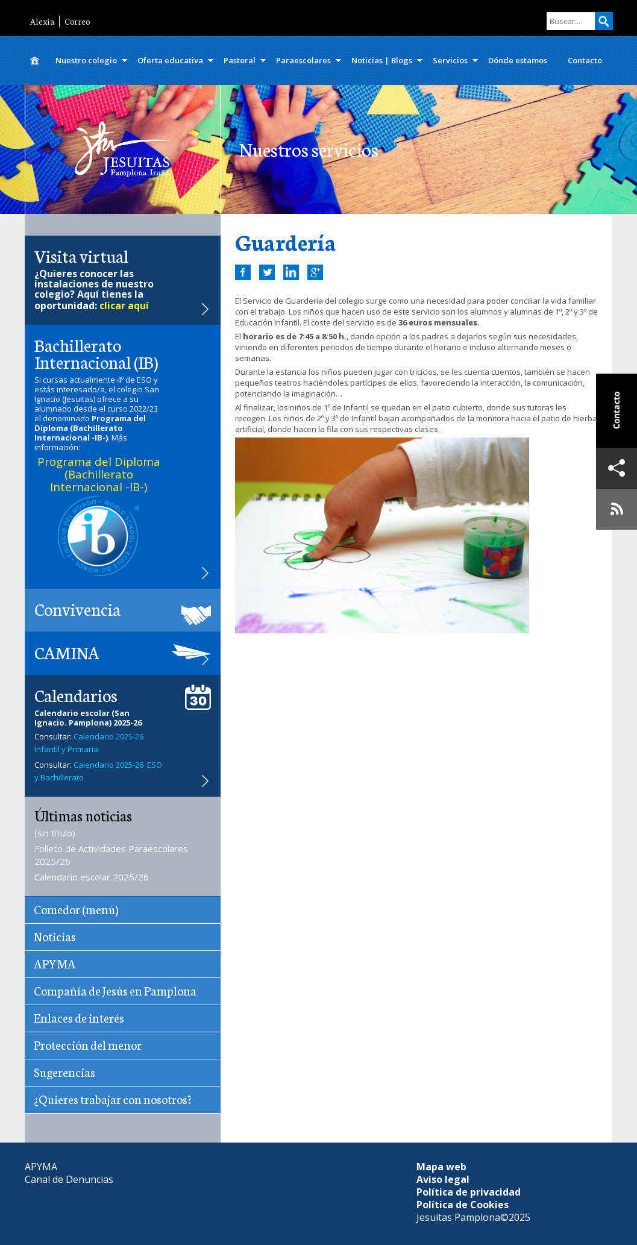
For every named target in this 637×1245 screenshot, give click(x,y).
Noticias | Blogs (381, 60)
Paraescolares (303, 60)
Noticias (55, 935)
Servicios (450, 60)
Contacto (585, 60)
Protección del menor (88, 1044)
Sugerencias (64, 1071)
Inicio (35, 60)
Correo (77, 21)
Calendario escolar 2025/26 (91, 877)
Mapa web (441, 1166)
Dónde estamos (517, 60)
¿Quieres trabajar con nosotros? (113, 1098)
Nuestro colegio (86, 60)
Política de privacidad (468, 1192)
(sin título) (54, 833)
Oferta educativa (170, 60)
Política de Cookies (462, 1204)
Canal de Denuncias (69, 1179)
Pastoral (240, 60)
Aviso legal (442, 1179)
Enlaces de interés (79, 1017)
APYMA (55, 963)
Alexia (42, 21)
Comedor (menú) (76, 908)
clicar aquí (124, 305)
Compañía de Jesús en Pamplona (115, 990)
